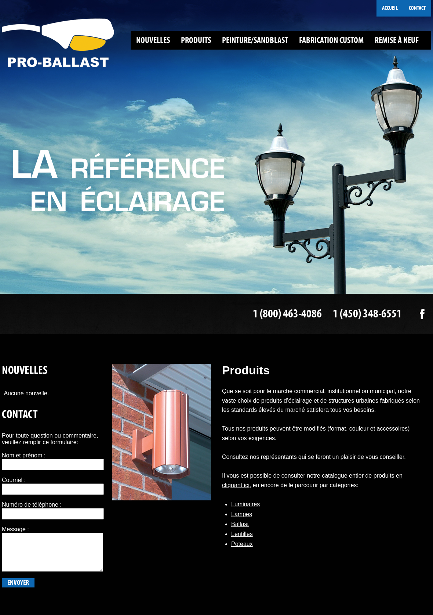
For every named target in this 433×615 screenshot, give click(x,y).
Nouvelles (153, 40)
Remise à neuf (397, 40)
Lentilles (242, 534)
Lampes (241, 514)
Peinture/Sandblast (255, 40)
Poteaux (242, 544)
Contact (417, 8)
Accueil (390, 8)
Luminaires (245, 504)
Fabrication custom (331, 40)
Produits (196, 40)
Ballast (240, 524)
